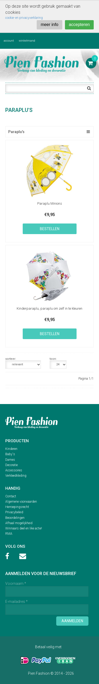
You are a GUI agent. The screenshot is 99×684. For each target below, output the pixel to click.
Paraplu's (16, 132)
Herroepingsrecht (17, 507)
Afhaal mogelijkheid (18, 523)
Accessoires (13, 470)
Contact (10, 496)
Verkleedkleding (15, 475)
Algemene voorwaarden (21, 501)
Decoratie (11, 465)
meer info (49, 24)
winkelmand (27, 40)
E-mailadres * (16, 601)
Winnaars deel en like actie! (23, 528)
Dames (10, 460)
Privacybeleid (14, 512)
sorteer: (10, 359)
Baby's (10, 454)
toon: (53, 359)
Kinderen (11, 449)
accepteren (79, 24)
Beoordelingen (15, 518)
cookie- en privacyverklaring (24, 18)
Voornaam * (15, 583)
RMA (8, 534)
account (9, 40)
